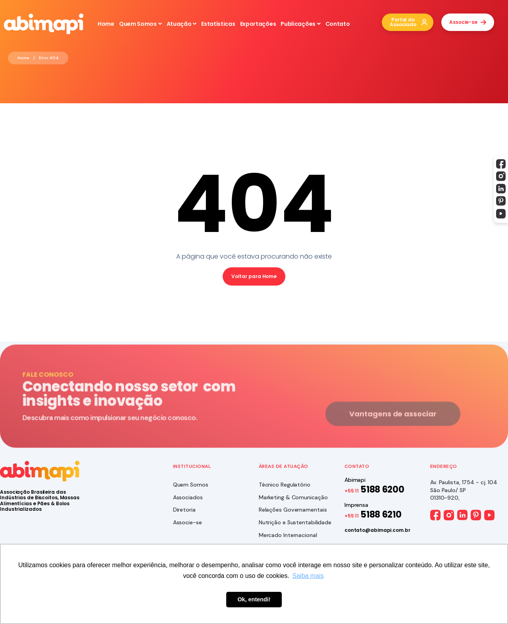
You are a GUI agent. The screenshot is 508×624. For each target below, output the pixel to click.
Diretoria (184, 509)
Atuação (182, 24)
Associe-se (187, 522)
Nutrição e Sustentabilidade (295, 522)
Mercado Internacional (288, 535)
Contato (337, 24)
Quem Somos (140, 24)
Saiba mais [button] (308, 575)
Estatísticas (218, 24)
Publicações (300, 24)
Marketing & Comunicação (293, 497)
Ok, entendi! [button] (253, 599)
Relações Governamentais (293, 509)
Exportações (258, 24)
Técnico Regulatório (284, 484)
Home (106, 24)
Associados (188, 497)
